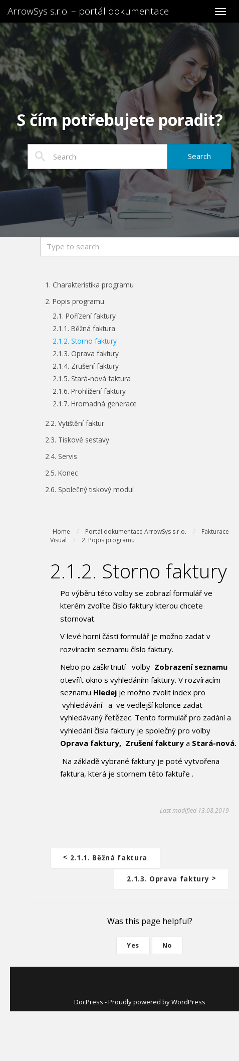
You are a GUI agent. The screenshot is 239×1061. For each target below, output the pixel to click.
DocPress (88, 999)
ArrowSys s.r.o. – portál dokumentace (88, 11)
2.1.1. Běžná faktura (105, 857)
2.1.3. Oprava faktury (171, 877)
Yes (133, 943)
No (167, 943)
